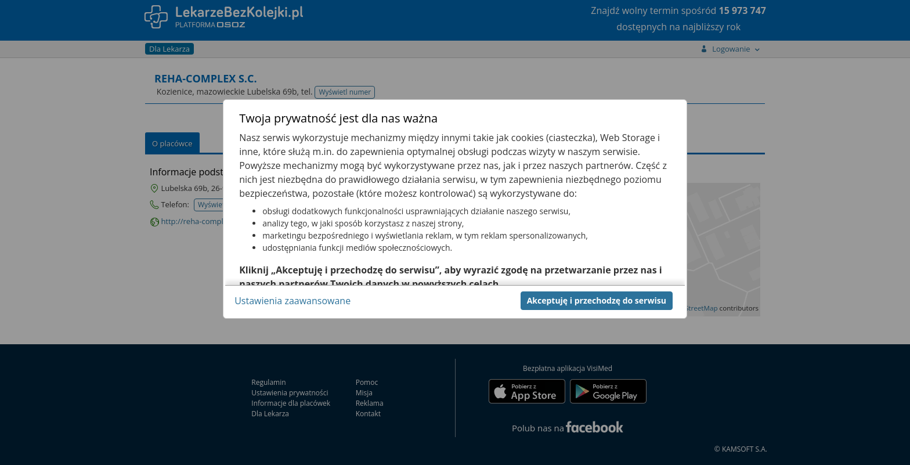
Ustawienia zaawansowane (292, 300)
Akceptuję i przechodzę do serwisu (596, 300)
